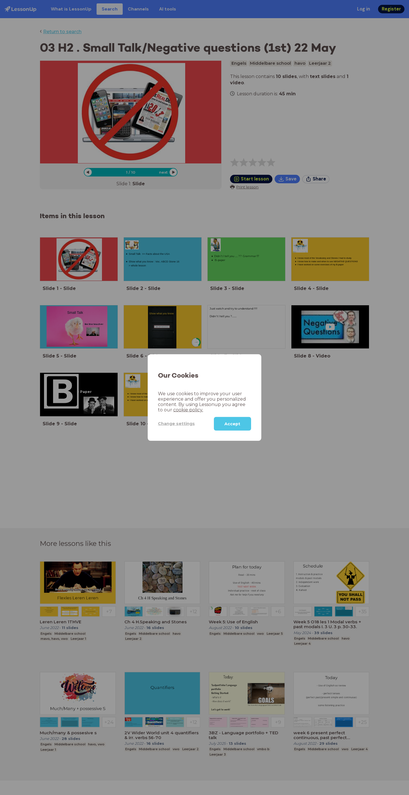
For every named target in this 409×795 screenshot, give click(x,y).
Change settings (176, 423)
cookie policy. (188, 409)
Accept (232, 423)
